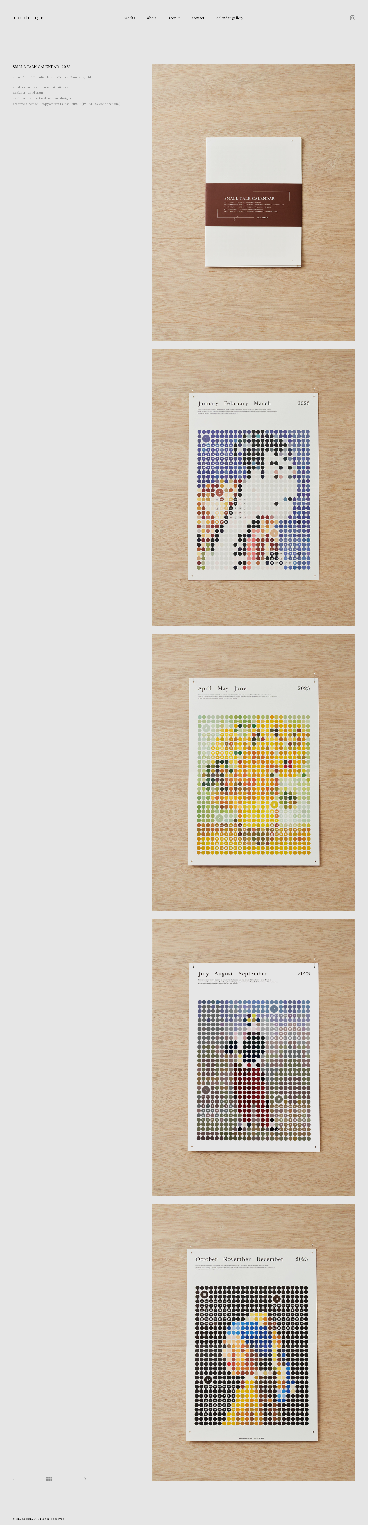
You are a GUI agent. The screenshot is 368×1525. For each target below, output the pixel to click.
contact (198, 18)
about (151, 18)
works (130, 18)
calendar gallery (229, 18)
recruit (174, 18)
